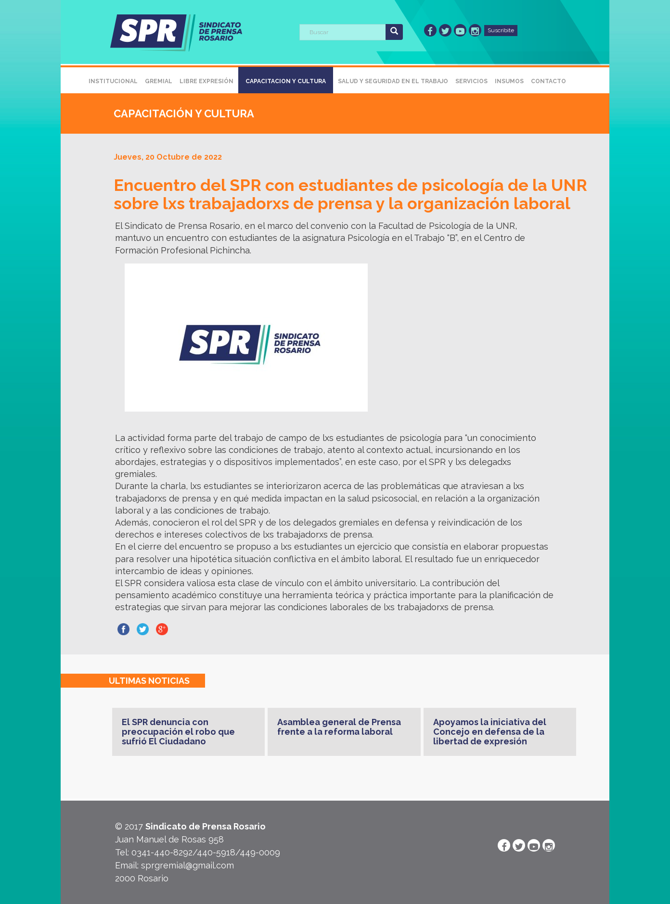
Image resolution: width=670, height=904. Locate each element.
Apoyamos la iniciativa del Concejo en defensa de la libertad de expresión (489, 731)
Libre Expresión (206, 81)
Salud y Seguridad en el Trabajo (393, 81)
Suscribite (501, 30)
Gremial (158, 81)
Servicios (471, 81)
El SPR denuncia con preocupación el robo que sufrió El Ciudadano (178, 731)
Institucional (113, 81)
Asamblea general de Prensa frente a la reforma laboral (339, 727)
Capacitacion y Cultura (285, 81)
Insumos (509, 81)
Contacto (548, 81)
